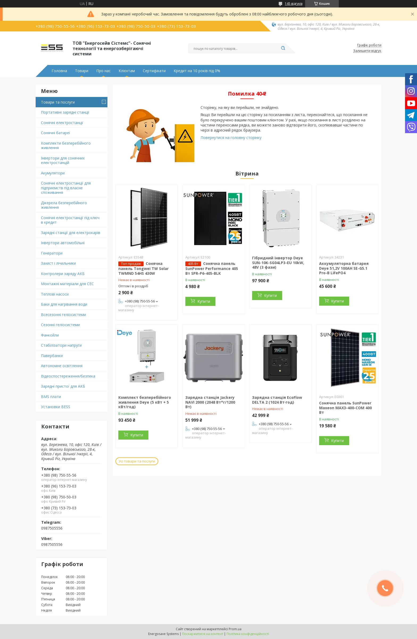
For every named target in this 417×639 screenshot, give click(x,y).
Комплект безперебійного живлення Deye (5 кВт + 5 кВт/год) (144, 402)
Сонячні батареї (55, 132)
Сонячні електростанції (62, 122)
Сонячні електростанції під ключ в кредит (70, 220)
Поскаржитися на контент (202, 634)
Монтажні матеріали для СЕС (67, 283)
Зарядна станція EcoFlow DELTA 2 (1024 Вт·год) (277, 400)
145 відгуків (293, 3)
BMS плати (51, 396)
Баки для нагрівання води (64, 304)
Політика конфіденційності (248, 634)
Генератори (51, 253)
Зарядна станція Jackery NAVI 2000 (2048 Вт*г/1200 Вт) (210, 402)
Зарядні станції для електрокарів (70, 232)
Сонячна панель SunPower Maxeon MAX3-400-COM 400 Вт (345, 407)
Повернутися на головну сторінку (231, 137)
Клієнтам (127, 71)
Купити (203, 301)
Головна (59, 71)
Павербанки (52, 355)
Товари (81, 71)
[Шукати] (283, 48)
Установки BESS (55, 406)
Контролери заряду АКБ (63, 273)
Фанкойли (50, 335)
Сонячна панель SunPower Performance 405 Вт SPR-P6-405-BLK (211, 268)
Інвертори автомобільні (63, 242)
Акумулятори (53, 172)
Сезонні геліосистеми (60, 324)
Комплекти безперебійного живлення (66, 145)
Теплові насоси (55, 294)
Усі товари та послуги (137, 461)
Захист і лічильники (58, 263)
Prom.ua (235, 629)
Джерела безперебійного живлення (64, 205)
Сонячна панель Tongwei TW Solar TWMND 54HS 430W (143, 268)
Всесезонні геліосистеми (63, 314)
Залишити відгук (367, 51)
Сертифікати (154, 71)
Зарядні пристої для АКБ (63, 386)
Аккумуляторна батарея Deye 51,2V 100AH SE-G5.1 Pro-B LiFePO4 (344, 268)
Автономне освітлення (61, 365)
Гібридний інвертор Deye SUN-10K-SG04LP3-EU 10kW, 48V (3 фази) (278, 262)
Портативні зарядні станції (65, 112)
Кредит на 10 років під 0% (197, 71)
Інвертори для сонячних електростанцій (63, 160)
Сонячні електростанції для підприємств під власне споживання (66, 188)
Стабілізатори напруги (61, 345)
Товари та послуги (58, 102)
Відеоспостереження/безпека (68, 376)
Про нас (103, 71)
